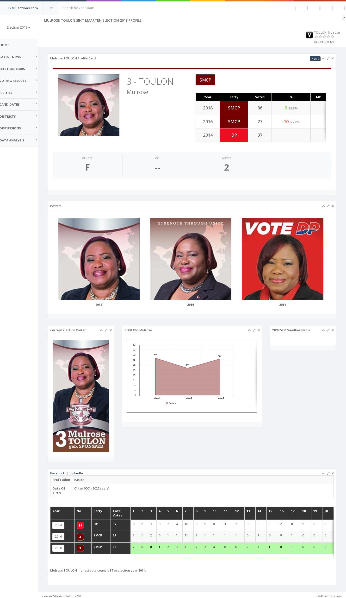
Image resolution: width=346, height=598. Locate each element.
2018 (64, 545)
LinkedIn (81, 470)
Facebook (63, 470)
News (315, 58)
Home (9, 45)
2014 (64, 523)
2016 (64, 534)
